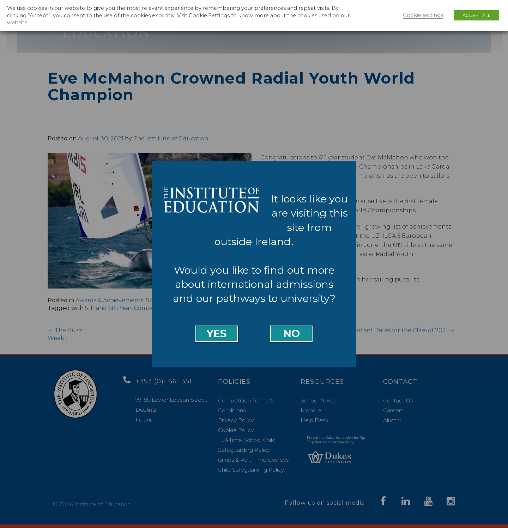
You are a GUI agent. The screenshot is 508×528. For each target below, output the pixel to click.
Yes (216, 333)
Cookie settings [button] (423, 15)
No (291, 333)
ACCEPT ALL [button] (476, 15)
